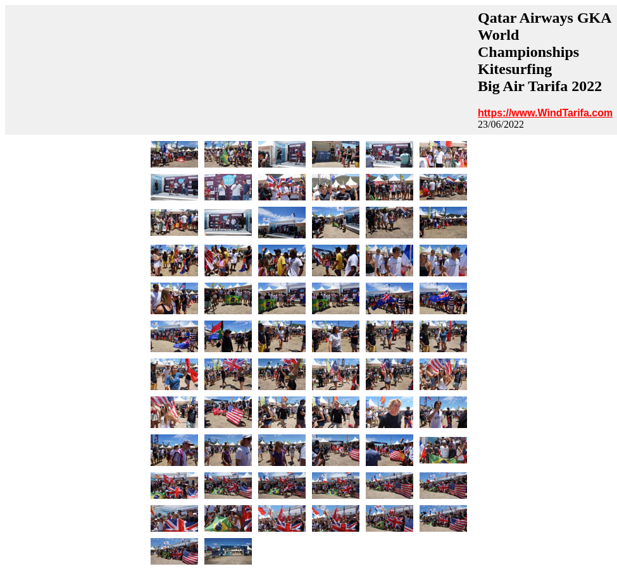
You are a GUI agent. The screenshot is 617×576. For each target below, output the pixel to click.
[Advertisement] (239, 69)
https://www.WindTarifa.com (545, 112)
